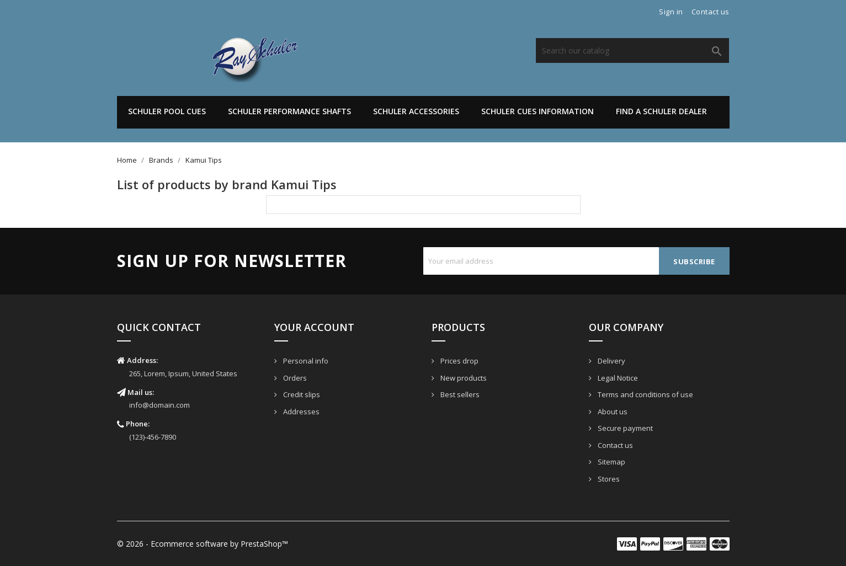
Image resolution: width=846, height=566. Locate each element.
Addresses (300, 412)
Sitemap (610, 462)
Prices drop (458, 361)
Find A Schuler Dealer (661, 111)
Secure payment (624, 428)
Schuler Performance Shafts (289, 111)
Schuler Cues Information (537, 111)
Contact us (710, 12)
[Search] (632, 50)
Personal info (304, 361)
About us (611, 412)
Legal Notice (617, 378)
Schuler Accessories (416, 111)
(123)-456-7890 (152, 437)
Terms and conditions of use (644, 394)
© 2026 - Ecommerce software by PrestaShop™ (202, 543)
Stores (608, 479)
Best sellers (459, 394)
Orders (294, 378)
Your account (314, 327)
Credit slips (300, 394)
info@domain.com (159, 405)
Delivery (610, 361)
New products (463, 378)
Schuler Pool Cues (167, 111)
